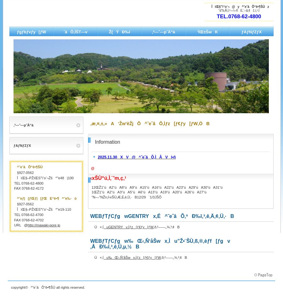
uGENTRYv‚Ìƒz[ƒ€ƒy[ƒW (128, 227)
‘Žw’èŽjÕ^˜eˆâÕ (72, 16)
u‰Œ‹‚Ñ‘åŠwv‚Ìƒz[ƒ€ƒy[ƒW (132, 257)
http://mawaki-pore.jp (44, 225)
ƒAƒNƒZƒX (22, 145)
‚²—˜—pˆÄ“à (23, 125)
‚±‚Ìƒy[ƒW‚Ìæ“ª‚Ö (264, 275)
